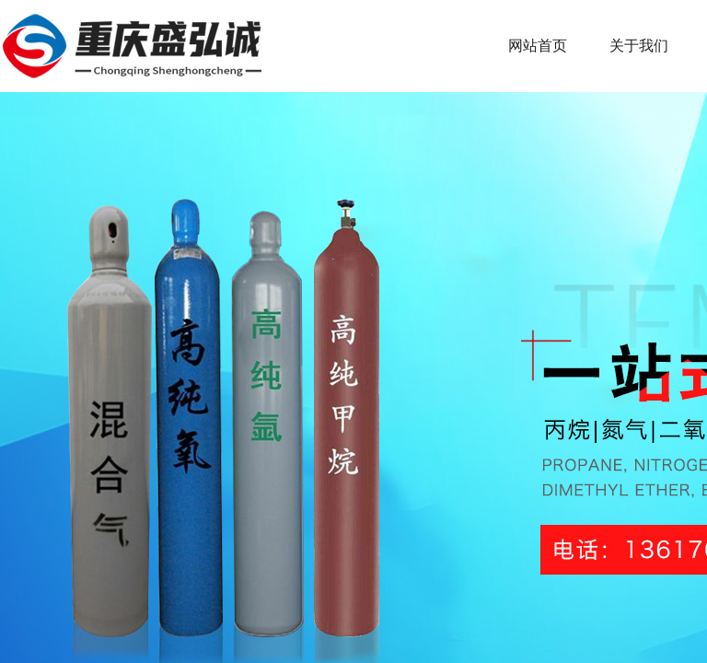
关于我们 (638, 45)
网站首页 (537, 45)
